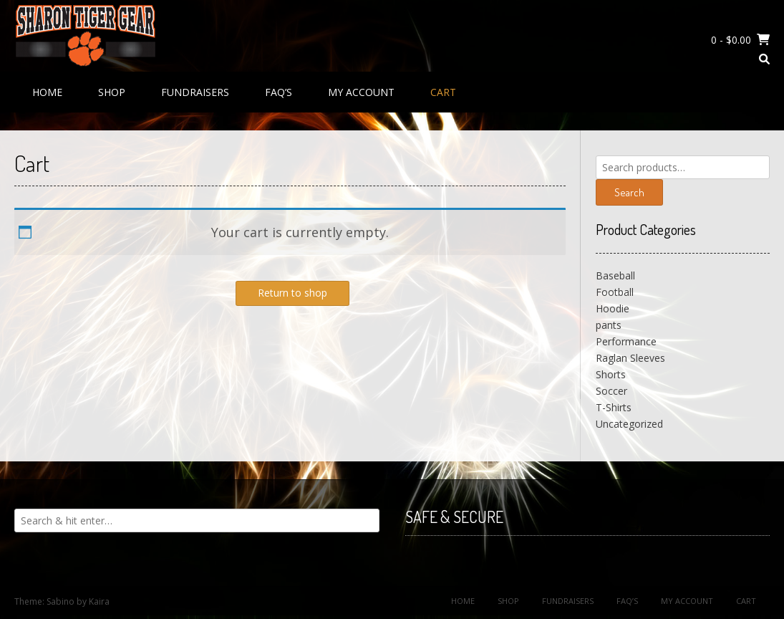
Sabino (60, 601)
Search (629, 192)
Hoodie (612, 308)
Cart (443, 92)
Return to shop (292, 292)
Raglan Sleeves (630, 358)
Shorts (611, 374)
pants (608, 325)
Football (615, 292)
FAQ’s (278, 92)
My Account (361, 92)
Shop (111, 92)
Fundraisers (195, 92)
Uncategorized (629, 424)
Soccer (611, 391)
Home (47, 92)
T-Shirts (613, 407)
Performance (626, 341)
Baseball (615, 275)
